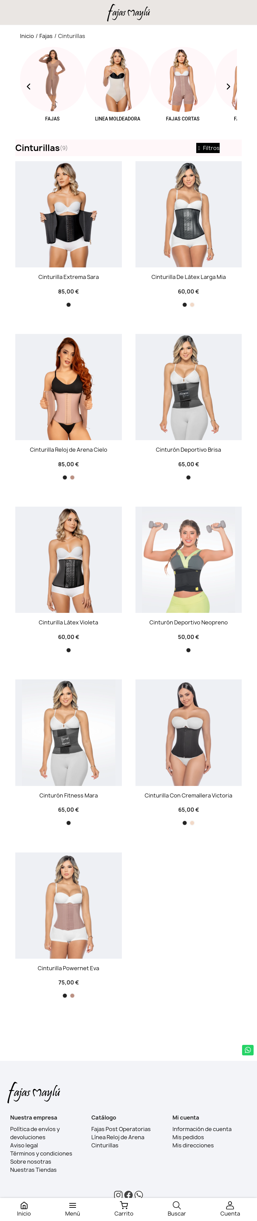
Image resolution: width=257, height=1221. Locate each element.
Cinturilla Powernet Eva (68, 968)
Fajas (52, 118)
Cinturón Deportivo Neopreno (188, 622)
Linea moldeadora (117, 118)
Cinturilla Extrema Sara (68, 277)
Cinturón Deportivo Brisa (188, 449)
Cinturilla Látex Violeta (68, 622)
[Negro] (69, 305)
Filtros (208, 148)
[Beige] (192, 305)
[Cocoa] (72, 477)
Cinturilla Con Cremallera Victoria (188, 795)
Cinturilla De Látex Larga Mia (188, 277)
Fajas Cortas (183, 118)
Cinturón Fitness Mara (68, 795)
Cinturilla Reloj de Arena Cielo (68, 449)
